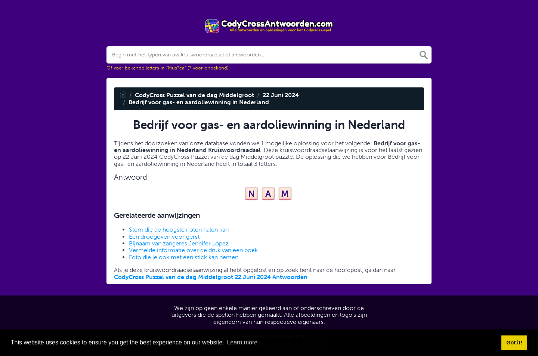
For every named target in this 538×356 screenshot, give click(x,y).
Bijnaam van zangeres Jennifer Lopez (179, 243)
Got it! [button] (514, 343)
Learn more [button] (242, 342)
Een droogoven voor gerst (164, 236)
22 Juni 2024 (281, 95)
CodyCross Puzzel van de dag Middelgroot (194, 95)
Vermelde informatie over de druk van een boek (193, 250)
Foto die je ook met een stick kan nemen (183, 257)
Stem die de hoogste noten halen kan (179, 229)
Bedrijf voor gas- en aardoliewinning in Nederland (199, 102)
